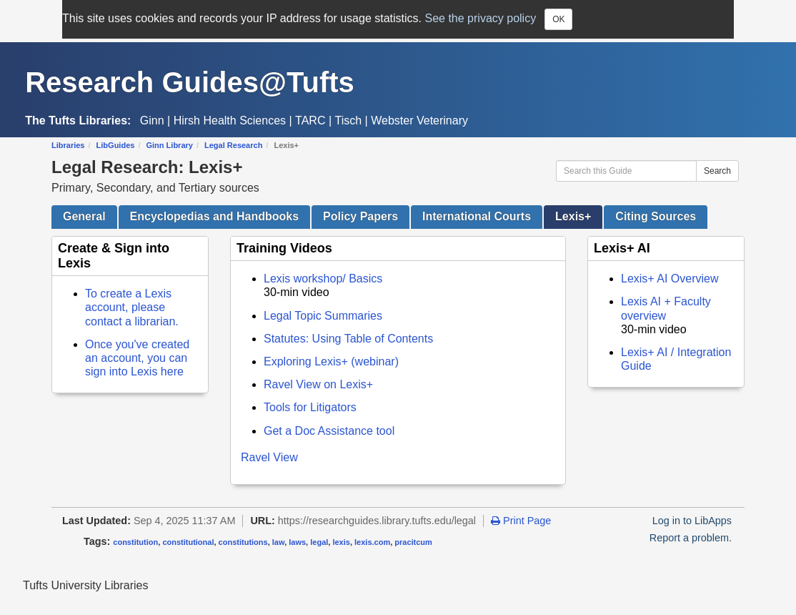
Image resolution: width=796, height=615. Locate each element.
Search (717, 171)
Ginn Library (169, 145)
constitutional (188, 542)
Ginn (152, 120)
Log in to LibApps (692, 520)
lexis (340, 542)
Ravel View (269, 457)
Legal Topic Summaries (323, 316)
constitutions (243, 542)
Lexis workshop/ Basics (323, 278)
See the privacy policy (481, 18)
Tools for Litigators (310, 407)
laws (297, 542)
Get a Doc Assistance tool (329, 431)
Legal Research (233, 145)
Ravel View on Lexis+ (318, 384)
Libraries (67, 145)
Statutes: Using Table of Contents (348, 339)
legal (319, 542)
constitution (135, 542)
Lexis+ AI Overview (670, 278)
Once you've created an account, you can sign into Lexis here (137, 358)
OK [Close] (558, 19)
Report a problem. (691, 537)
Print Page (521, 520)
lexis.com (372, 542)
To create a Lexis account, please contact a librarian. (132, 307)
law (278, 542)
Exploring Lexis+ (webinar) (331, 361)
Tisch (348, 120)
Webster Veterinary (419, 120)
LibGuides (115, 145)
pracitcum (413, 542)
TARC (310, 120)
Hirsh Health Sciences (230, 120)
